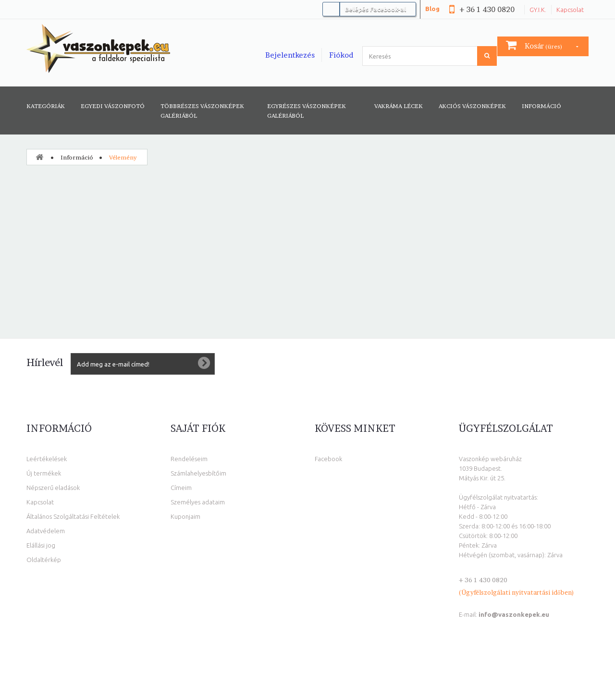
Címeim (181, 487)
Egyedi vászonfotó (113, 106)
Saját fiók (198, 428)
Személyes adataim (198, 502)
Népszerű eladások (53, 487)
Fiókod (341, 55)
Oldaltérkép (43, 559)
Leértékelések (46, 458)
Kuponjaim (185, 516)
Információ (541, 106)
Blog (432, 8)
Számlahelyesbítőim (198, 473)
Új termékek (43, 473)
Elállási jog (40, 545)
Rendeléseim (189, 458)
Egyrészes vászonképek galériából (306, 110)
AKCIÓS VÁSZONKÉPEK (472, 106)
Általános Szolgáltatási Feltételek (73, 516)
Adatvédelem (45, 530)
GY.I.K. (537, 9)
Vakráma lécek (398, 106)
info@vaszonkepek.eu (514, 614)
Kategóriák (45, 106)
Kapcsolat (570, 9)
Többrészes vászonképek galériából (202, 110)
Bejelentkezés (290, 55)
